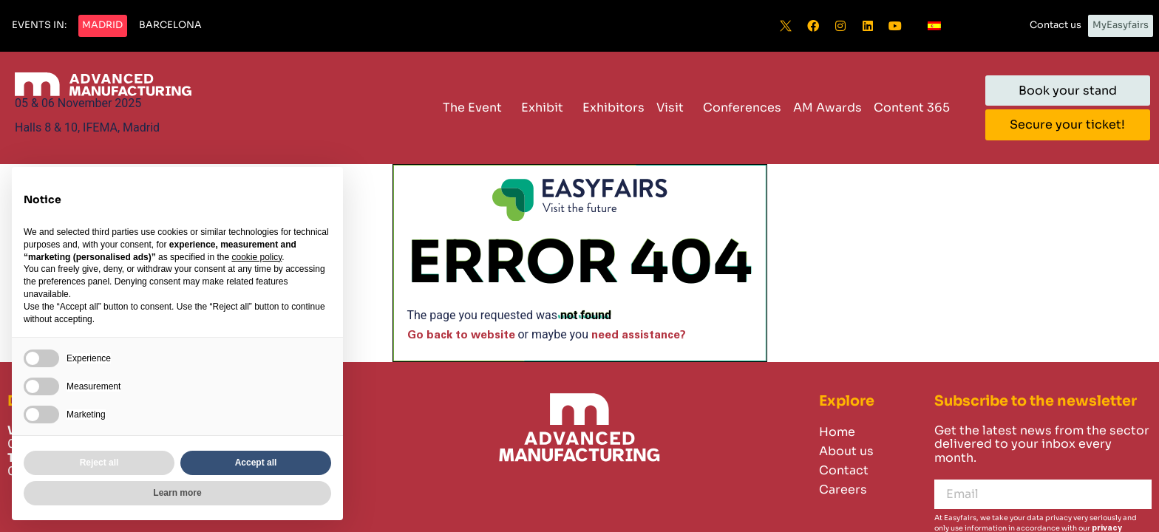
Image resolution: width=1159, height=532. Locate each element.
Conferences (742, 107)
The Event (476, 107)
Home (837, 432)
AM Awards (827, 107)
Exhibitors (613, 107)
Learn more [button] (177, 493)
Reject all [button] (99, 462)
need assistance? (638, 335)
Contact (844, 470)
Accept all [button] (256, 462)
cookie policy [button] (256, 257)
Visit (673, 107)
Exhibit (546, 107)
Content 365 (915, 107)
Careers (843, 489)
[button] (39, 26)
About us (846, 451)
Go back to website (461, 335)
